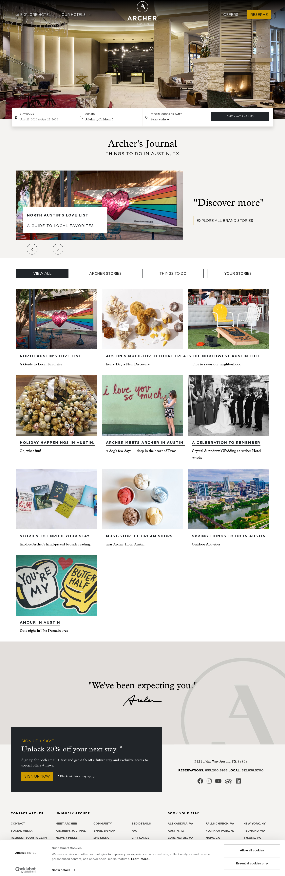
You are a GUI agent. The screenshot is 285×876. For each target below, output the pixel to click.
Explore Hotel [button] (33, 14)
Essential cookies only (252, 861)
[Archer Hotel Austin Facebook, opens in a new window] (200, 782)
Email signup (104, 831)
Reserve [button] (259, 14)
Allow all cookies (252, 848)
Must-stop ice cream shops (139, 536)
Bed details (141, 823)
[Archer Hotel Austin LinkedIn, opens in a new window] (238, 782)
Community (102, 823)
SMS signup (102, 838)
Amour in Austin (40, 622)
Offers (230, 14)
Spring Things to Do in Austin (229, 536)
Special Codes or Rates (166, 114)
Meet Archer (66, 823)
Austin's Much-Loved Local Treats (148, 356)
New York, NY (254, 823)
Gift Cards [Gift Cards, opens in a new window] (140, 838)
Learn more (139, 857)
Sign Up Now (37, 776)
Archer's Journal (71, 831)
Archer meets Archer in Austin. (145, 442)
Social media (21, 831)
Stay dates (27, 113)
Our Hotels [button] (77, 14)
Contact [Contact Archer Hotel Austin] (18, 823)
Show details (61, 868)
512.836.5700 (253, 770)
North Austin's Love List (57, 215)
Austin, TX (176, 831)
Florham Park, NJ (220, 831)
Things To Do (173, 273)
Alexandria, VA (180, 823)
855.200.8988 (216, 770)
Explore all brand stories (225, 220)
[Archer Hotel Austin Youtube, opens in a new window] (218, 782)
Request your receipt (29, 838)
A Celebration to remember (226, 442)
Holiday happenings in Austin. (57, 442)
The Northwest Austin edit (226, 356)
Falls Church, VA (220, 823)
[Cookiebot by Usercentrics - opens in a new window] (25, 868)
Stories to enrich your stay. (55, 536)
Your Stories (238, 273)
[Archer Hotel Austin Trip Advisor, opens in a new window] (228, 782)
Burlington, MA (180, 838)
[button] (110, 117)
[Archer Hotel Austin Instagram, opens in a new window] (209, 782)
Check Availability (240, 116)
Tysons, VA (252, 838)
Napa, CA (213, 838)
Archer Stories (105, 273)
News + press (67, 838)
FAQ (134, 831)
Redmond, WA (254, 831)
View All (42, 273)
